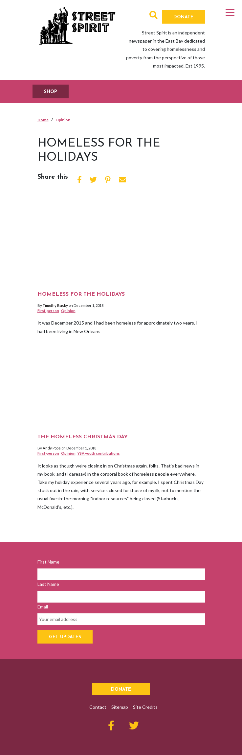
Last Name (48, 584)
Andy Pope (52, 448)
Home (43, 119)
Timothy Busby (55, 305)
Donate (183, 17)
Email (42, 606)
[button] (153, 16)
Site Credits (145, 707)
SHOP (50, 91)
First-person (48, 310)
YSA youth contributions (98, 453)
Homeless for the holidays (81, 294)
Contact (97, 707)
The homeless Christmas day (82, 437)
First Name (48, 562)
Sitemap (119, 707)
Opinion (68, 310)
